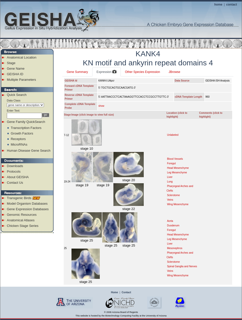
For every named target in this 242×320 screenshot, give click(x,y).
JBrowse (174, 72)
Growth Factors (22, 133)
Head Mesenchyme (178, 168)
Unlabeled (172, 135)
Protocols (13, 171)
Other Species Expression (142, 72)
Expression (106, 72)
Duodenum (173, 225)
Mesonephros (174, 248)
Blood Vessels (175, 158)
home (218, 4)
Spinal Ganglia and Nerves (182, 266)
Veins (170, 199)
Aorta (170, 221)
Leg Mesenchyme (177, 172)
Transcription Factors (26, 128)
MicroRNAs (19, 144)
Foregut (171, 163)
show (101, 105)
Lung (170, 181)
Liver (170, 177)
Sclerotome (173, 195)
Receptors (18, 139)
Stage (11, 63)
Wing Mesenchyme (177, 204)
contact (231, 4)
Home (114, 292)
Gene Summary (77, 72)
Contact (126, 292)
